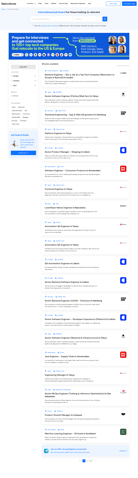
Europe (15, 76)
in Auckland (70, 434)
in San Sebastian (78, 395)
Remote (15, 96)
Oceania (16, 81)
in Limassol (63, 415)
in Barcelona (65, 207)
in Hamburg (75, 114)
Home (4, 9)
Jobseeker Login (129, 4)
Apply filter (23, 67)
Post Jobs (113, 4)
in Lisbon (67, 152)
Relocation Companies (78, 3)
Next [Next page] (91, 461)
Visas (40, 3)
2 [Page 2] (87, 461)
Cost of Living (63, 3)
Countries (30, 3)
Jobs (89, 3)
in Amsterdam (73, 170)
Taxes (47, 3)
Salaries (53, 3)
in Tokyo (71, 96)
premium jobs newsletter (50, 26)
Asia (14, 85)
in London (79, 76)
